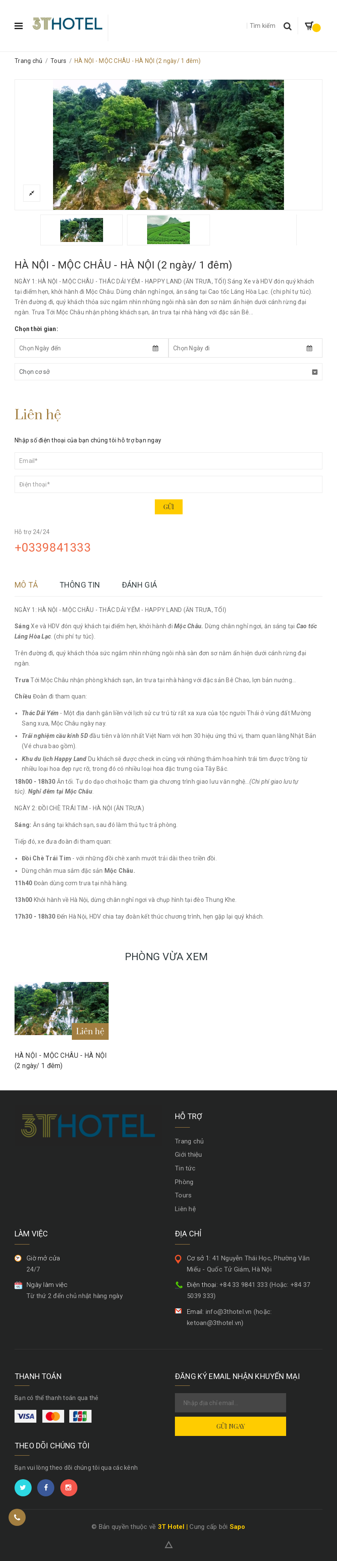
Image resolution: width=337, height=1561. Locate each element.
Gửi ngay (230, 1426)
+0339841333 (53, 547)
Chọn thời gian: (36, 328)
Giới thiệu (188, 1154)
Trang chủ (189, 1141)
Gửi (168, 506)
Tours (183, 1195)
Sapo (237, 1527)
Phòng (184, 1182)
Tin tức (185, 1168)
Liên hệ (185, 1209)
